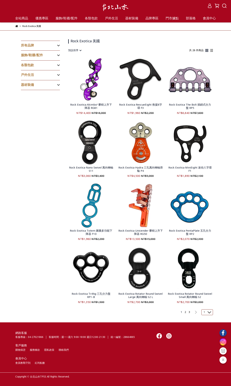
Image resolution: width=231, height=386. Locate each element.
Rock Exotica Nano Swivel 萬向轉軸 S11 (91, 169)
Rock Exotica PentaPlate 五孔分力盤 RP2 (190, 232)
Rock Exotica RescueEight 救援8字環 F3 (140, 106)
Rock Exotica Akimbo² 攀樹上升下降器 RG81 (91, 106)
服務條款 (35, 350)
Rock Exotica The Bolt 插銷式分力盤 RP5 (190, 106)
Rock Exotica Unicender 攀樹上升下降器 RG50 (140, 232)
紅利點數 (40, 363)
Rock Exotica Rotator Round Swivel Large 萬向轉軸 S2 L (140, 295)
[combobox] (74, 50)
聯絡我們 (64, 350)
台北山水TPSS (38, 376)
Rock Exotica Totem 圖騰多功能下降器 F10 (91, 232)
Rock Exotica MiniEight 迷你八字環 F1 (190, 169)
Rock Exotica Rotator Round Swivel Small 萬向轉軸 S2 (190, 295)
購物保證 (20, 350)
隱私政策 (49, 350)
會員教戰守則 (22, 363)
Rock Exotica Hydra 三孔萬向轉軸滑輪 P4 (140, 169)
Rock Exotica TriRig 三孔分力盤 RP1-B (91, 295)
